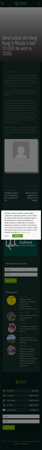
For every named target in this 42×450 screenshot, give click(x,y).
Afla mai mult (25, 232)
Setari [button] (6, 236)
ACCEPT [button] (17, 236)
